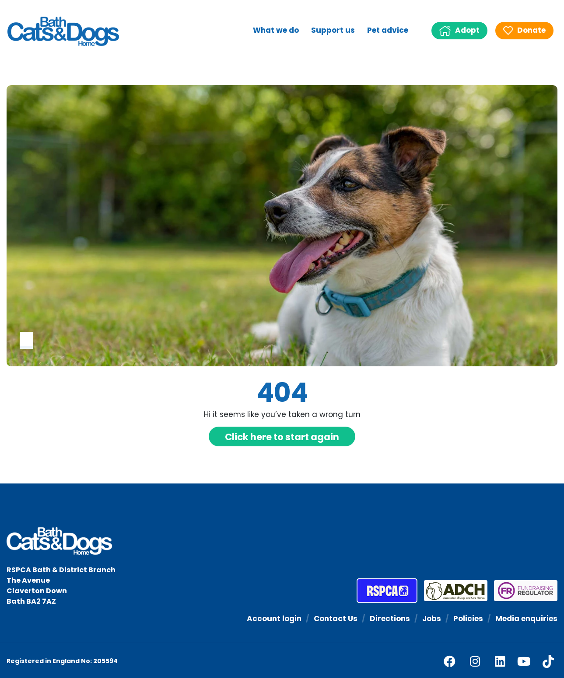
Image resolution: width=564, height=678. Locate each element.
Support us (333, 30)
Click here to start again (282, 437)
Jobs (431, 618)
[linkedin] (500, 661)
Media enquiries (526, 618)
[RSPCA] (387, 590)
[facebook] (449, 661)
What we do (276, 30)
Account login (274, 618)
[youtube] (523, 661)
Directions (390, 618)
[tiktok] (548, 661)
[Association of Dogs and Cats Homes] (452, 590)
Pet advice (387, 30)
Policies (468, 618)
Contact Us (335, 618)
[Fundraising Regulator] (522, 590)
